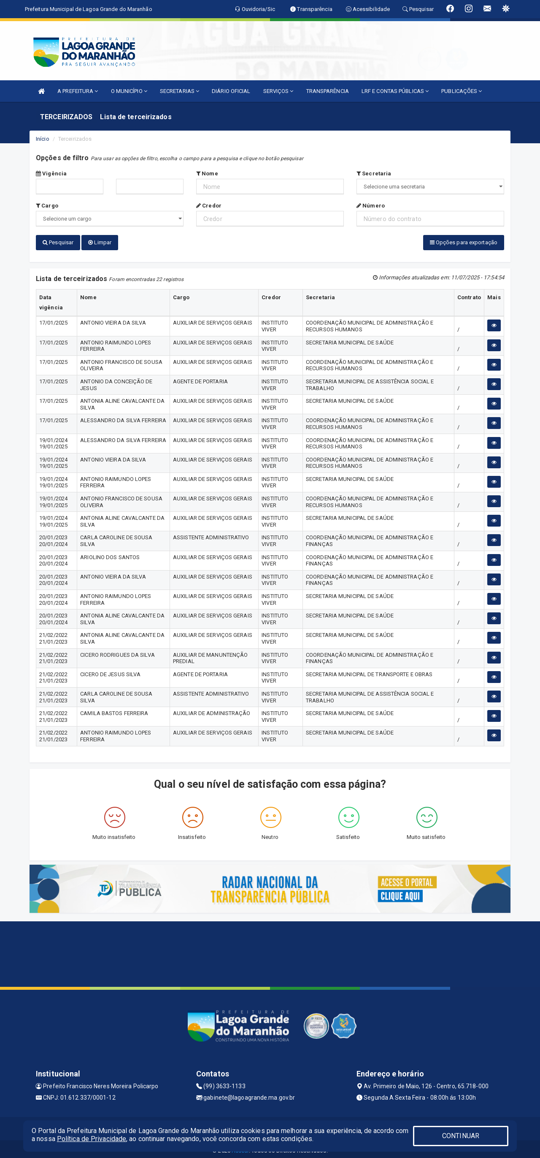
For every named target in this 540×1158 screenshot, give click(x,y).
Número (370, 205)
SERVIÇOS (278, 91)
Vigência (51, 173)
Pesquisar (58, 242)
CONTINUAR (460, 1136)
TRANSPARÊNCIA (327, 91)
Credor (208, 205)
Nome (207, 173)
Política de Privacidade (91, 1139)
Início (42, 139)
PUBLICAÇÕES (461, 91)
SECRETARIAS (179, 91)
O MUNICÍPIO (129, 91)
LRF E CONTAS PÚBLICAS (395, 91)
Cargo (47, 205)
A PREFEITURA (77, 91)
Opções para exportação (463, 242)
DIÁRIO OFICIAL (231, 91)
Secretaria (373, 173)
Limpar (99, 242)
